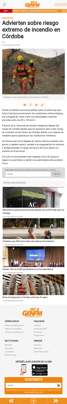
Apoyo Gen (38, 348)
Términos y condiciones (14, 332)
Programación (39, 335)
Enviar (57, 174)
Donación (37, 345)
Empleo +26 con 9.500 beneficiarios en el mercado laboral (28, 269)
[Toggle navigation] (4, 4)
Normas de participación (14, 325)
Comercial (38, 332)
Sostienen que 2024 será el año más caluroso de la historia (28, 241)
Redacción (9, 348)
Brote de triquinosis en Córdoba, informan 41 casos (25, 297)
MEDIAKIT (8, 345)
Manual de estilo (40, 329)
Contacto (37, 325)
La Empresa (9, 352)
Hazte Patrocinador (41, 352)
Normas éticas (10, 355)
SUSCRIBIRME (60, 5)
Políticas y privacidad (13, 329)
